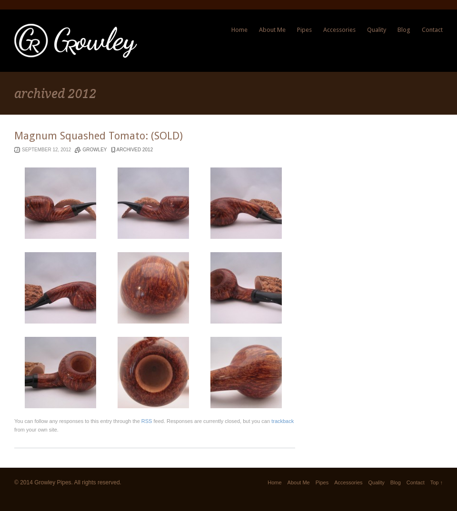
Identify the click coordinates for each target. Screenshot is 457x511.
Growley (94, 149)
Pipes (304, 29)
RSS (146, 421)
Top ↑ (436, 482)
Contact (432, 29)
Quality (376, 29)
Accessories (339, 29)
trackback (282, 421)
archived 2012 (135, 149)
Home (239, 29)
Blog (403, 29)
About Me (272, 29)
